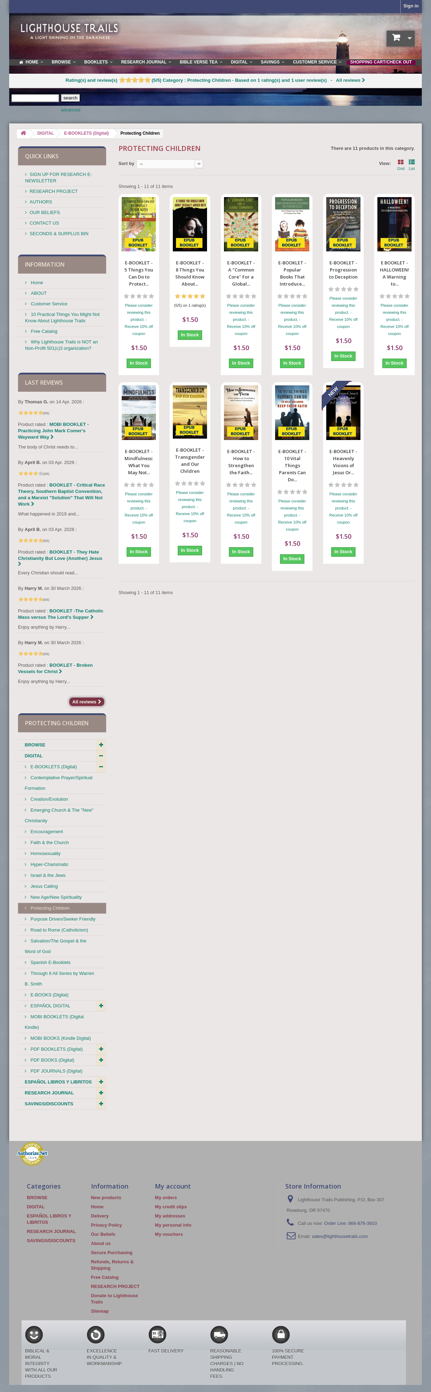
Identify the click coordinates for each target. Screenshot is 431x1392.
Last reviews (44, 382)
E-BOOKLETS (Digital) (53, 766)
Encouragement (46, 831)
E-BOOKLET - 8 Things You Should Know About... (190, 273)
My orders (166, 1197)
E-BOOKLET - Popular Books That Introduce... (292, 273)
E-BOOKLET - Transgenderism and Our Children (190, 407)
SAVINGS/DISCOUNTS (49, 1103)
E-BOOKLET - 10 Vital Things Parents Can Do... (292, 410)
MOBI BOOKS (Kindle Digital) (60, 1038)
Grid (401, 164)
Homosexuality (45, 853)
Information (45, 264)
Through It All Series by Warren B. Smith (59, 979)
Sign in (411, 5)
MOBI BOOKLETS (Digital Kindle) (54, 1022)
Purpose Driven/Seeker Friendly (62, 919)
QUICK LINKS (42, 156)
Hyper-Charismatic (48, 864)
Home (36, 282)
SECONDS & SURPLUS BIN (59, 233)
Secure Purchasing (112, 1252)
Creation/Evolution (48, 799)
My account (173, 1186)
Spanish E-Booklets (50, 962)
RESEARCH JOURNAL (49, 1092)
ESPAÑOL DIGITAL (50, 1005)
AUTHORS (41, 201)
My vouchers (169, 1234)
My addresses (170, 1216)
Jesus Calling (43, 886)
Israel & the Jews (47, 875)
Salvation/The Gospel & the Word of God (55, 946)
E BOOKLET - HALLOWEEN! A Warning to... (394, 273)
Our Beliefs (103, 1234)
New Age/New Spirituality (55, 897)
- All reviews (215, 80)
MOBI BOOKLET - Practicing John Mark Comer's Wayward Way (53, 431)
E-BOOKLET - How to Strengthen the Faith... (241, 407)
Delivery (100, 1216)
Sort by (126, 163)
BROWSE (35, 744)
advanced (70, 110)
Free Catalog (43, 331)
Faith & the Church (49, 842)
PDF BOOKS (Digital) (51, 1060)
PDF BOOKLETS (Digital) (56, 1049)
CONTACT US (44, 223)
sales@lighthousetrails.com (340, 1236)
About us (101, 1243)
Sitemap (100, 1311)
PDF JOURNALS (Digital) (56, 1071)
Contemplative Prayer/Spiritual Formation (58, 783)
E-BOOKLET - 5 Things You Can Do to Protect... (139, 273)
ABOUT (38, 293)
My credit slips (171, 1206)
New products (106, 1197)
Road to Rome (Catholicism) (58, 930)
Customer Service (48, 303)
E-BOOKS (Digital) (48, 994)
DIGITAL (34, 755)
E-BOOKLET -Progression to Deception (343, 270)
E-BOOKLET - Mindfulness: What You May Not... (139, 407)
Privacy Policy (106, 1225)
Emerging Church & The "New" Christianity (59, 815)
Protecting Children (49, 908)
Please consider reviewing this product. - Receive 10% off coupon (139, 319)
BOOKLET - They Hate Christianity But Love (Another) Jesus (60, 557)
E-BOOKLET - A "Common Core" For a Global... (241, 273)
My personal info (173, 1225)
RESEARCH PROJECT (54, 191)
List (412, 164)
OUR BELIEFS (45, 212)
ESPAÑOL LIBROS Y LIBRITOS (58, 1082)
